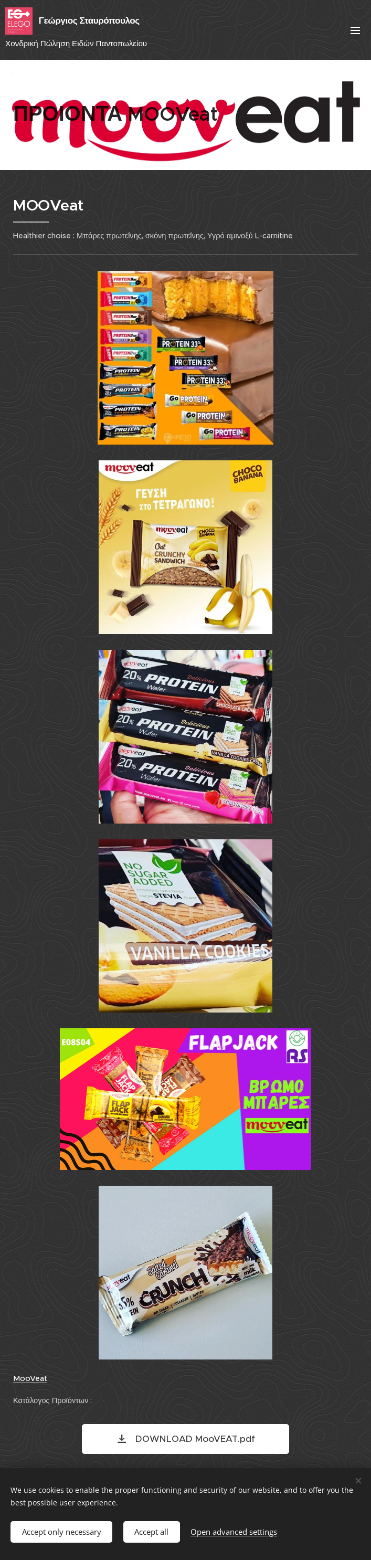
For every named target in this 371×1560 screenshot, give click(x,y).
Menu (355, 30)
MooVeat (30, 1378)
